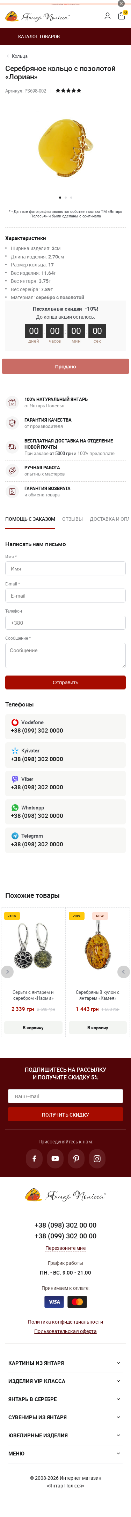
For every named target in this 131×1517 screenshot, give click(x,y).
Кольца (20, 56)
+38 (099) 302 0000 (37, 730)
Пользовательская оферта (65, 1331)
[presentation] (7, 972)
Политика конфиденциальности (65, 1321)
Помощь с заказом (30, 519)
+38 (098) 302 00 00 (65, 1225)
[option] (30, 521)
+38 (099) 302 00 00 (65, 1235)
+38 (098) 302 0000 (37, 759)
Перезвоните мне (65, 1248)
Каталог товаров (32, 36)
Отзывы (72, 519)
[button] (60, 197)
